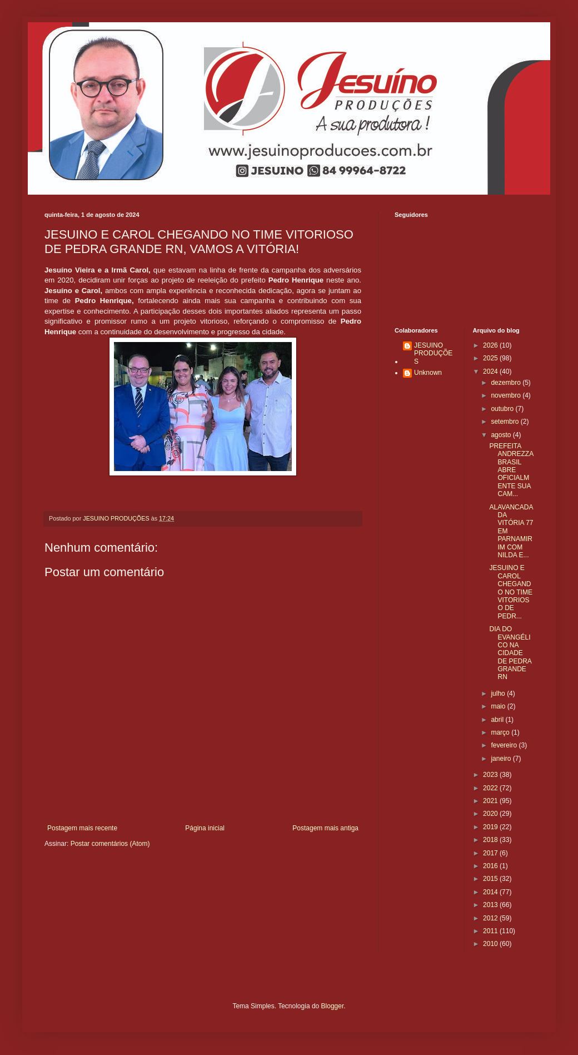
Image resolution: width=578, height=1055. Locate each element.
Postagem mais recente (82, 828)
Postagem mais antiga (325, 828)
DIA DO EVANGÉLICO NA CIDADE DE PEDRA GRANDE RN (510, 653)
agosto (501, 435)
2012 (491, 918)
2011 (491, 931)
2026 (491, 345)
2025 (491, 358)
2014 (491, 892)
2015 (491, 879)
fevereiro (505, 745)
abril (498, 720)
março (501, 732)
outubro (503, 409)
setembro (505, 421)
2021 (491, 801)
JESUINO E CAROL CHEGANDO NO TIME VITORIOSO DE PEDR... (510, 592)
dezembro (506, 383)
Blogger (332, 1006)
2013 (491, 905)
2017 (491, 853)
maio (499, 706)
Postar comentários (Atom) (110, 844)
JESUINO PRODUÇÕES (433, 353)
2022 (491, 788)
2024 (491, 371)
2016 (491, 866)
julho (499, 693)
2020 (491, 814)
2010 (491, 944)
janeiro (501, 758)
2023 (491, 775)
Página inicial (205, 828)
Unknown (428, 373)
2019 (491, 827)
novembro (506, 395)
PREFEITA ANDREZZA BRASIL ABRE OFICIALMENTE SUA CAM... (511, 470)
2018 (491, 840)
